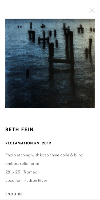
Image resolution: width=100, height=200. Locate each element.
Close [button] (91, 12)
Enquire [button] (13, 195)
